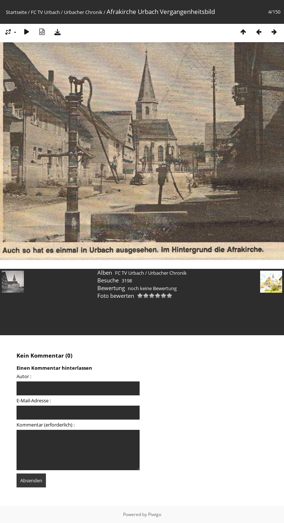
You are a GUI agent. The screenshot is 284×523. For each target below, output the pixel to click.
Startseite (16, 12)
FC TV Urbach (45, 12)
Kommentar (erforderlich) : (46, 424)
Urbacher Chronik (83, 12)
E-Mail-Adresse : (34, 400)
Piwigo (154, 514)
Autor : (24, 376)
